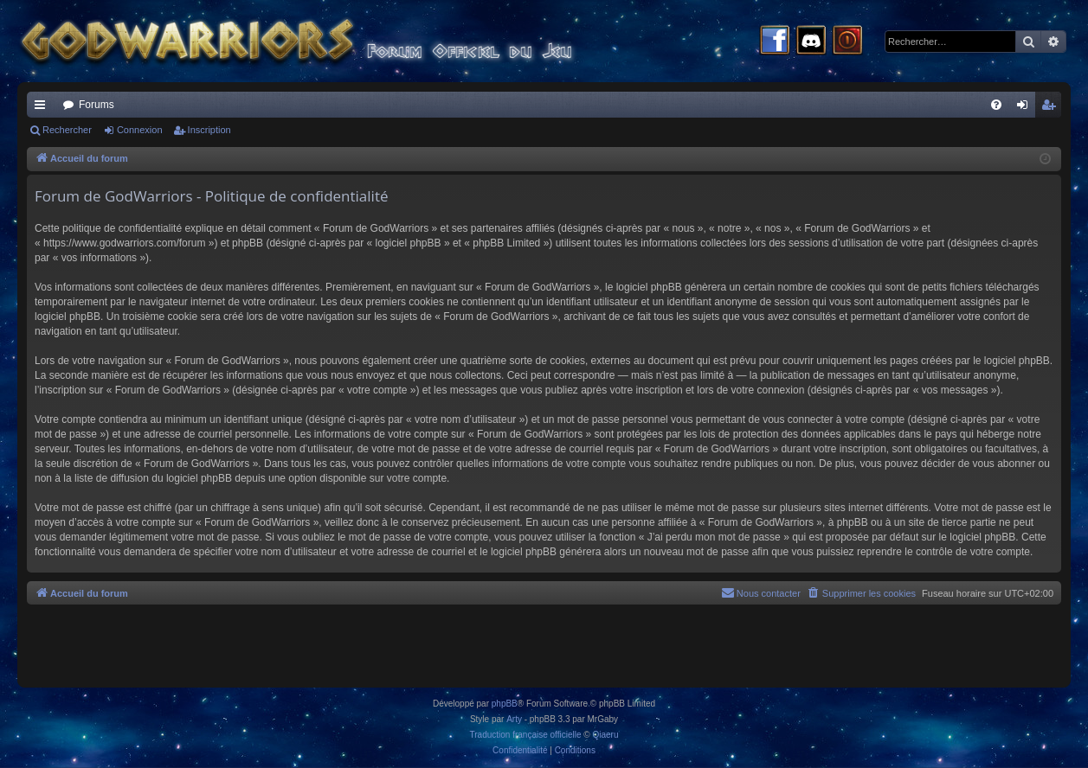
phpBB (505, 703)
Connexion (140, 130)
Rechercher (67, 130)
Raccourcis (43, 108)
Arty (514, 719)
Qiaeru (605, 734)
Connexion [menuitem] (1026, 108)
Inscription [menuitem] (1052, 108)
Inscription (209, 130)
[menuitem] (996, 105)
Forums (96, 105)
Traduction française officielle (526, 734)
